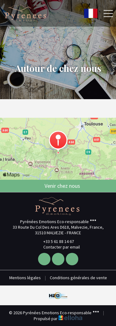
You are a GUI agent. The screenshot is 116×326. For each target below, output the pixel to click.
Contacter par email (58, 247)
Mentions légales (25, 277)
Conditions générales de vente (78, 277)
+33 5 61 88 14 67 (55, 241)
